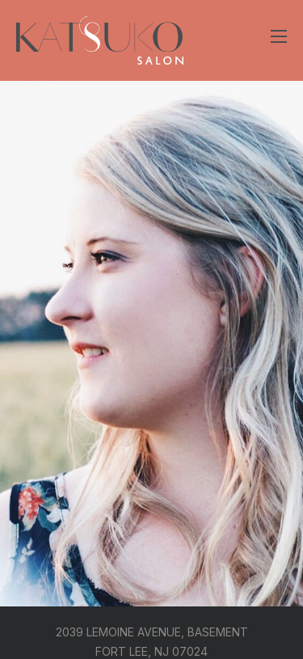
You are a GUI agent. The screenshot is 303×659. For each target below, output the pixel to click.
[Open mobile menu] (279, 36)
